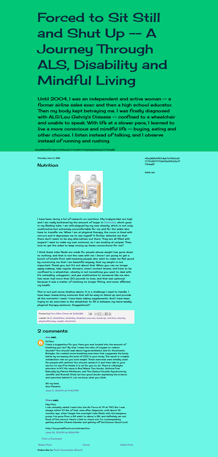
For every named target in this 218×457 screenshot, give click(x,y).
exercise (90, 318)
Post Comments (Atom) (68, 450)
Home (86, 444)
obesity (121, 318)
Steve (48, 400)
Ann (47, 337)
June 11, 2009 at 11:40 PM (62, 390)
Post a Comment (52, 438)
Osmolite (110, 222)
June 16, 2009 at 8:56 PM (62, 432)
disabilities (58, 318)
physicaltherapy (47, 321)
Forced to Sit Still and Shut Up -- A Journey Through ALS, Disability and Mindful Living (102, 48)
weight (60, 321)
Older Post (126, 444)
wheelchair (70, 321)
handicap (101, 318)
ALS (49, 318)
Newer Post (45, 444)
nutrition (111, 318)
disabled (80, 318)
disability (70, 318)
